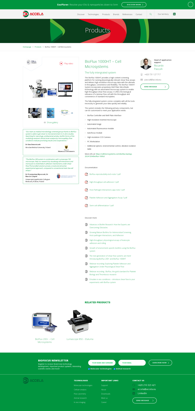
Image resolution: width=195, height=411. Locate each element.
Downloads (105, 394)
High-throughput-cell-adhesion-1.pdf (104, 182)
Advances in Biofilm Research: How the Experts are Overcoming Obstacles (110, 226)
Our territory (163, 14)
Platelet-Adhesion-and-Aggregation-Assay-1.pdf (108, 197)
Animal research (123, 369)
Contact (139, 14)
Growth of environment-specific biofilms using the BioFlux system (112, 249)
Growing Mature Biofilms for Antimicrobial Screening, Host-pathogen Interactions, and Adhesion (110, 234)
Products (106, 14)
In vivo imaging (79, 402)
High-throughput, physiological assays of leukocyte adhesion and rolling (110, 241)
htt (97, 154)
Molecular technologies (101, 369)
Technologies (93, 14)
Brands (116, 14)
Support (104, 385)
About (103, 389)
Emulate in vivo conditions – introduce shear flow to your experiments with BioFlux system (112, 280)
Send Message (150, 87)
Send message (142, 400)
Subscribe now (159, 363)
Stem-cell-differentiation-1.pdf (102, 205)
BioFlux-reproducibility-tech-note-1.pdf (105, 174)
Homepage (27, 47)
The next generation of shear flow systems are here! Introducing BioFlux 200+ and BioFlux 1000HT (110, 257)
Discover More (134, 5)
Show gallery (52, 122)
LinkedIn (142, 393)
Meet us (104, 398)
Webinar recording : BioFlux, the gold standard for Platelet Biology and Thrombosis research (113, 273)
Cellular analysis (80, 389)
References (127, 14)
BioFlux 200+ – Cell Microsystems (44, 341)
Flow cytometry (80, 394)
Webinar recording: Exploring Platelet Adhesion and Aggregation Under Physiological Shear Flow (110, 265)
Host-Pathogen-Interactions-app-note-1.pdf (107, 190)
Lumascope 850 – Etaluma (80, 339)
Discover (81, 14)
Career (104, 402)
